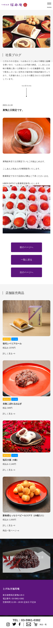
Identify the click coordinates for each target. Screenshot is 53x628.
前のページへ (26, 247)
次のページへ (26, 272)
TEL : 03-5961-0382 (26, 620)
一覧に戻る (26, 259)
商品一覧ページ (9, 531)
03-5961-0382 (18, 598)
